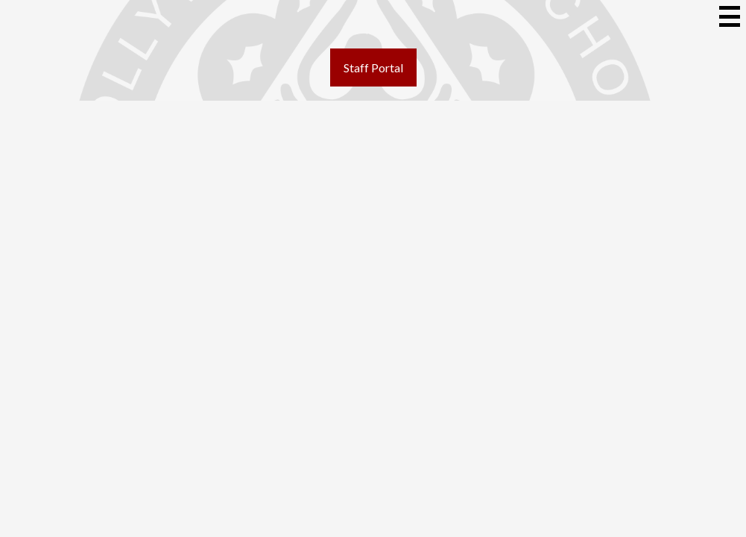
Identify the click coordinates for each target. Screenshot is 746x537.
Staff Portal (373, 67)
